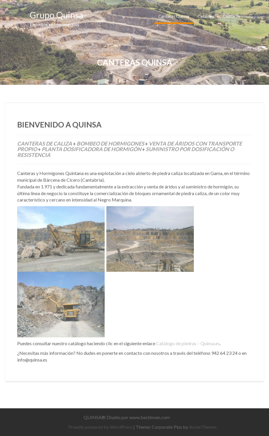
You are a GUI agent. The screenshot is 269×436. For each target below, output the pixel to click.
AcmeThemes (204, 427)
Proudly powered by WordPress (102, 427)
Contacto (231, 16)
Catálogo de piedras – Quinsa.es (188, 342)
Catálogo (206, 16)
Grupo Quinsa (56, 15)
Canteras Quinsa (173, 16)
